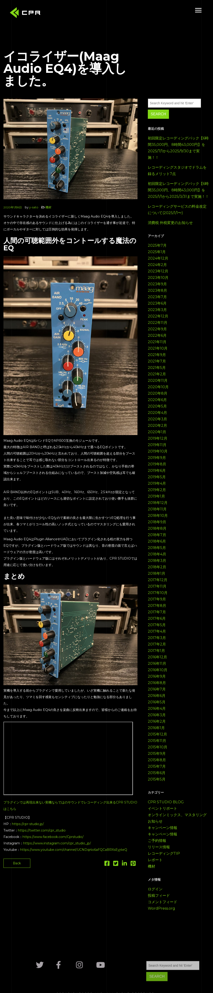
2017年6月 (157, 618)
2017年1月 (156, 650)
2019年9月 (157, 457)
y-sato (33, 207)
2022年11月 (157, 322)
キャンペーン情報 (162, 828)
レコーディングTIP (164, 853)
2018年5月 (157, 548)
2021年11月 (157, 342)
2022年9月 (157, 329)
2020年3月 (157, 419)
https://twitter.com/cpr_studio (42, 830)
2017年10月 (158, 593)
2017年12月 (157, 580)
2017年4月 (157, 631)
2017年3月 (157, 638)
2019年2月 (157, 490)
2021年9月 (157, 355)
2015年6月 (156, 773)
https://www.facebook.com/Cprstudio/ (53, 837)
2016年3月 (157, 715)
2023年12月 (158, 271)
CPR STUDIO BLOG (166, 802)
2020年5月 (157, 406)
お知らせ (155, 821)
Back (17, 863)
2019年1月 (156, 496)
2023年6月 (157, 303)
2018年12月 (158, 503)
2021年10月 (158, 348)
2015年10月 (157, 747)
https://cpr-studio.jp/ (28, 824)
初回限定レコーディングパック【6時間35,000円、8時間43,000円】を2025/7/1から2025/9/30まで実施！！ (178, 148)
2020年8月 (157, 393)
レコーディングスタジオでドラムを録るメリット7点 (177, 170)
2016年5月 (156, 702)
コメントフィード (162, 902)
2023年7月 (157, 297)
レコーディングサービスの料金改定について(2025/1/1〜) (177, 209)
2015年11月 (157, 740)
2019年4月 (157, 483)
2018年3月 (157, 560)
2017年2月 (157, 644)
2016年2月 (157, 721)
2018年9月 (157, 522)
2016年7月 (157, 689)
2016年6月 (156, 695)
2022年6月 (157, 335)
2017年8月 (157, 605)
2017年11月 (157, 586)
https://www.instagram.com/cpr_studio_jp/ (57, 843)
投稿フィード (159, 895)
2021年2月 (157, 374)
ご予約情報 (157, 840)
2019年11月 (157, 445)
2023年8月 (157, 290)
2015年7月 (157, 766)
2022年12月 (158, 316)
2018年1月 (156, 573)
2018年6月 (157, 541)
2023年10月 (158, 277)
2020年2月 (157, 425)
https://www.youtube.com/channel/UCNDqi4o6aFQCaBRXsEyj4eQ (73, 850)
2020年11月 (158, 380)
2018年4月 (157, 554)
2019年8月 (157, 464)
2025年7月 (157, 245)
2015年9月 (157, 753)
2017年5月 (157, 625)
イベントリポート (162, 808)
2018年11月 (157, 509)
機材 (48, 207)
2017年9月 (157, 599)
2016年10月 (157, 670)
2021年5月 (157, 367)
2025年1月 (157, 252)
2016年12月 (157, 657)
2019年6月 (157, 470)
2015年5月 (156, 779)
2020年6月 (157, 400)
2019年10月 (158, 451)
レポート (155, 860)
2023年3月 (157, 310)
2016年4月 (157, 708)
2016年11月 (157, 663)
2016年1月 (156, 728)
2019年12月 (157, 438)
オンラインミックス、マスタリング (177, 815)
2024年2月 (157, 265)
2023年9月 (157, 284)
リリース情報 (159, 847)
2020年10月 (158, 387)
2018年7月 (157, 535)
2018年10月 (158, 515)
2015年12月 (157, 734)
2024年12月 (158, 258)
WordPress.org (161, 908)
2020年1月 (157, 432)
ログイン (155, 889)
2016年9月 (157, 676)
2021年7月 (157, 361)
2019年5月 (157, 477)
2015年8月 (157, 760)
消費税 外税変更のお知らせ (170, 223)
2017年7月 (157, 612)
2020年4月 (157, 412)
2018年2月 (157, 567)
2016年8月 (157, 683)
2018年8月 (157, 528)
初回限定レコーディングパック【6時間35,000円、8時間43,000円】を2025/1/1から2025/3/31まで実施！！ (178, 190)
